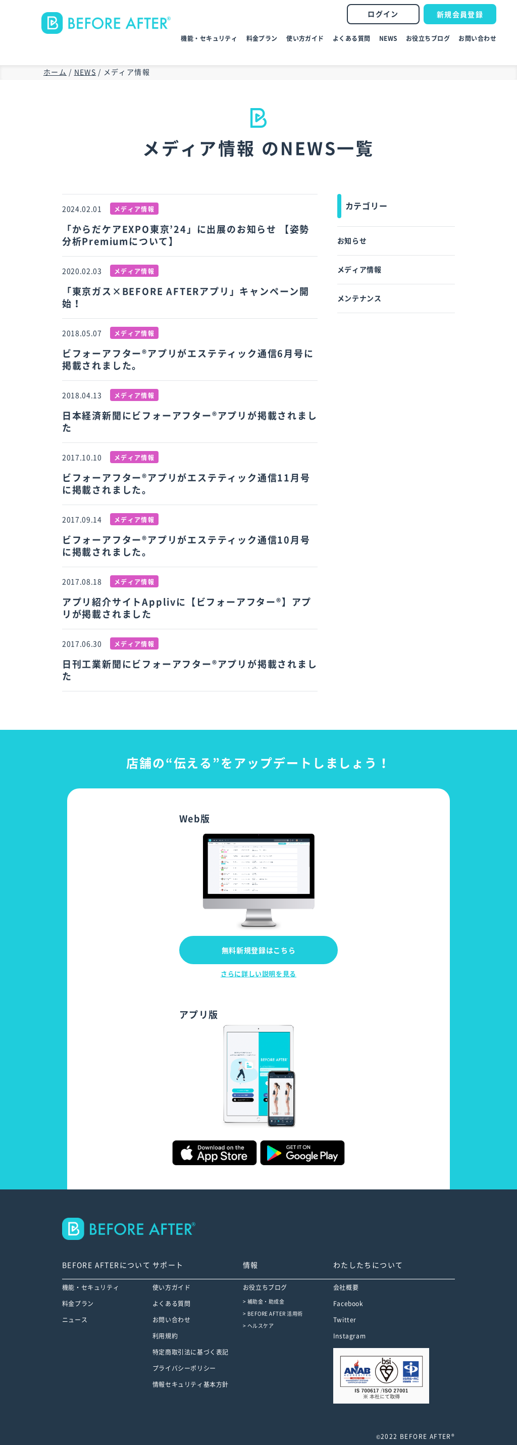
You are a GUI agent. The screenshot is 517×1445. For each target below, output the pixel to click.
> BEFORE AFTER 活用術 (273, 1313)
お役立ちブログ (428, 38)
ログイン (383, 14)
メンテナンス (359, 298)
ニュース (74, 1320)
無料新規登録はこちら (259, 950)
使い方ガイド (305, 38)
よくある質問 (352, 38)
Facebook (348, 1304)
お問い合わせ (477, 38)
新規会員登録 (460, 14)
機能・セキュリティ (209, 38)
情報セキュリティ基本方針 (190, 1384)
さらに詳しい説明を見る (258, 974)
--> (135, 1229)
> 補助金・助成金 (264, 1301)
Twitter (344, 1320)
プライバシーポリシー (184, 1368)
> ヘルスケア (258, 1325)
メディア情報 (359, 269)
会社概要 (345, 1287)
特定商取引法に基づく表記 (190, 1352)
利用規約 (165, 1336)
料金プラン (262, 38)
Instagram (349, 1336)
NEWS (388, 38)
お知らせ (352, 240)
